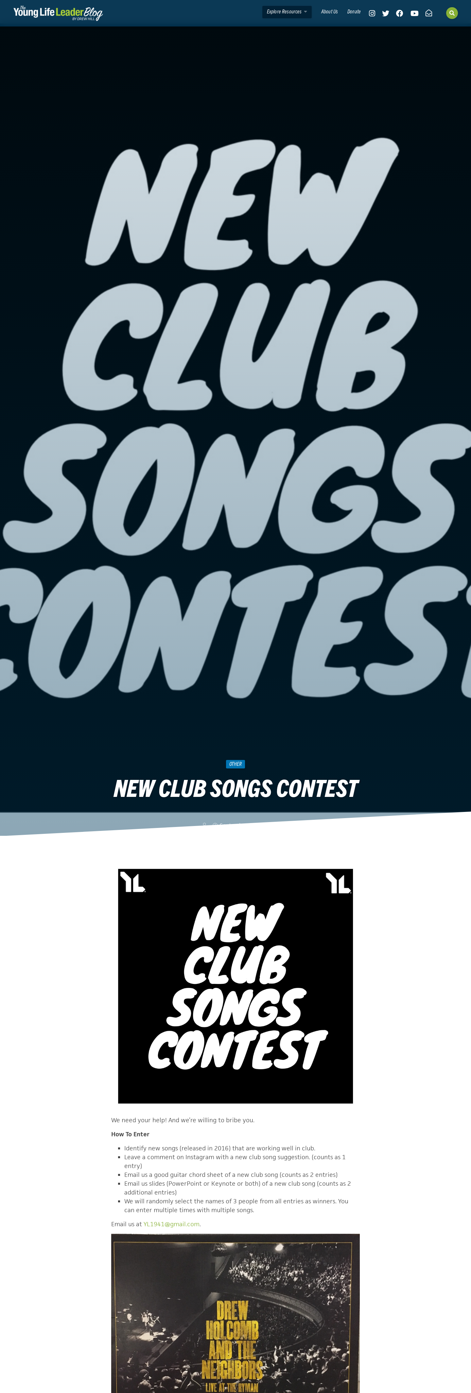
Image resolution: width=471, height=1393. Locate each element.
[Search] (452, 13)
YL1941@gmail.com (172, 1224)
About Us (329, 11)
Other (235, 763)
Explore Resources (287, 11)
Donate (354, 11)
